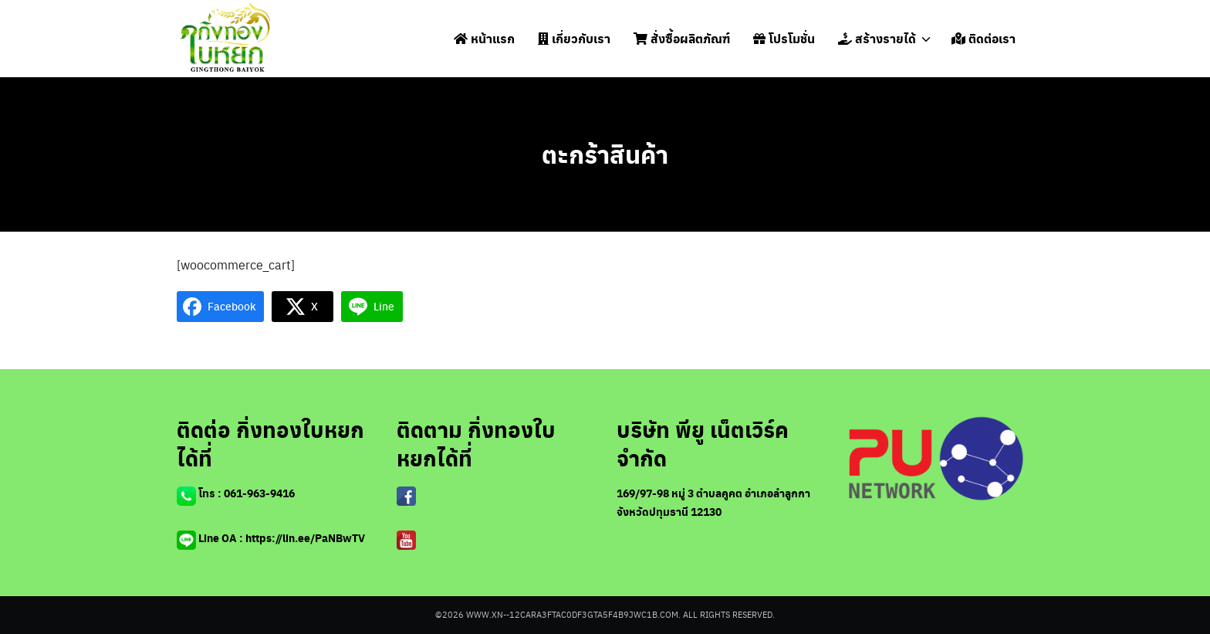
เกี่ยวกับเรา (574, 38)
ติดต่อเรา (983, 38)
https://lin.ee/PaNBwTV (305, 538)
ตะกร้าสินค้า (605, 153)
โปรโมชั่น (784, 38)
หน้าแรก (484, 38)
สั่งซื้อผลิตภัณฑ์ (682, 38)
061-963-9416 (259, 493)
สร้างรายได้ (877, 38)
